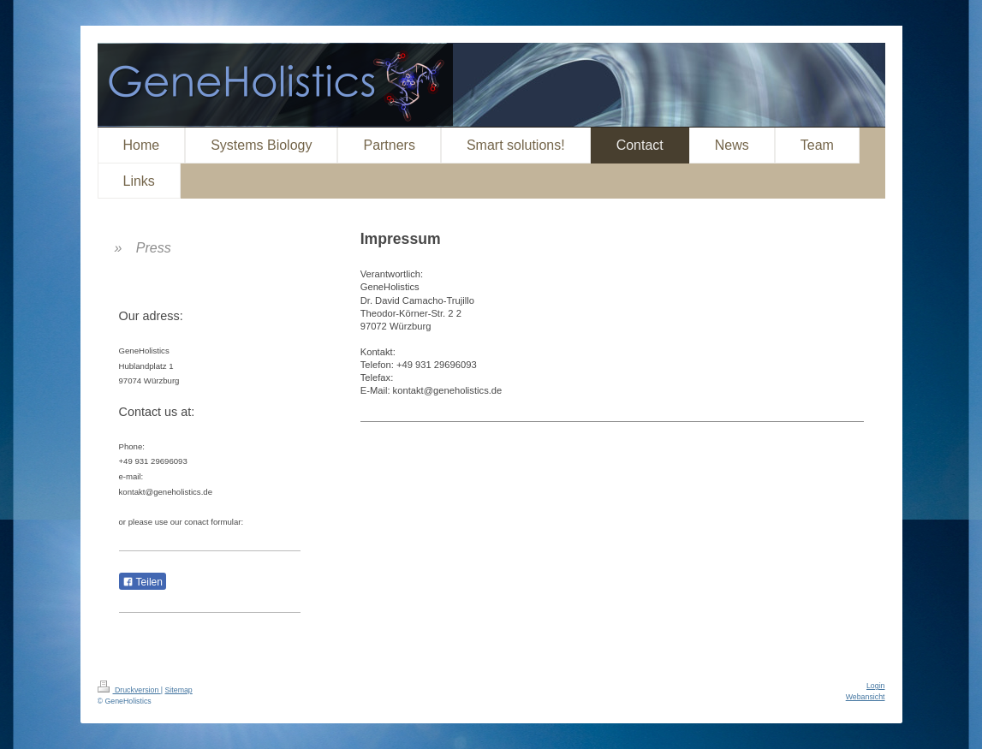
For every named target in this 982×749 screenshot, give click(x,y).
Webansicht (865, 697)
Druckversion (129, 690)
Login (875, 685)
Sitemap (178, 690)
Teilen (142, 582)
